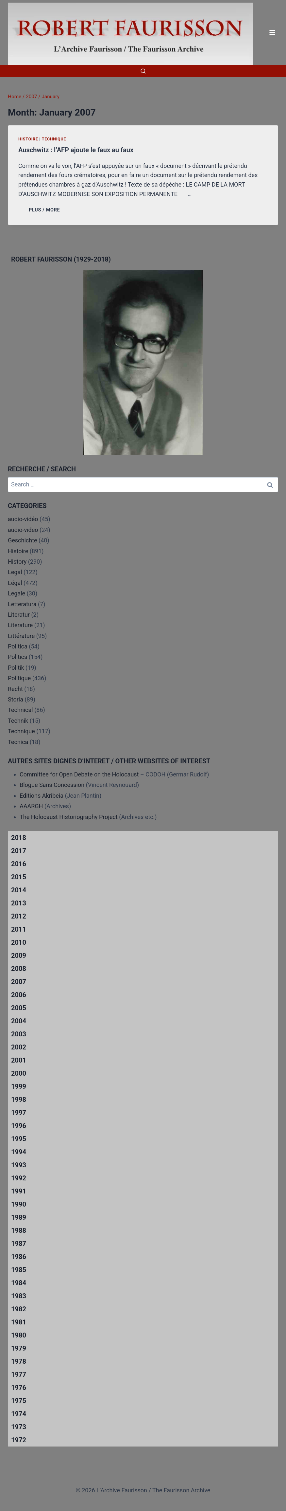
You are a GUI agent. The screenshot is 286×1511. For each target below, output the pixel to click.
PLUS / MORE (45, 210)
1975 (18, 1401)
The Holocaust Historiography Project (69, 816)
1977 (18, 1374)
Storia (15, 699)
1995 (18, 1139)
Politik (16, 667)
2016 (18, 864)
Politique (19, 678)
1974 (18, 1414)
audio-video (23, 529)
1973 (18, 1427)
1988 (18, 1230)
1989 (18, 1217)
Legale (16, 593)
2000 (18, 1073)
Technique (54, 139)
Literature (20, 625)
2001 (18, 1060)
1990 (18, 1204)
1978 (18, 1361)
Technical (20, 709)
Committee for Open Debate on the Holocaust (79, 774)
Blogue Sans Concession (52, 784)
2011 (18, 929)
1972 (18, 1440)
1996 (18, 1126)
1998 (18, 1099)
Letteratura (22, 604)
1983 (18, 1296)
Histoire (28, 139)
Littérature (21, 635)
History (17, 561)
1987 (18, 1243)
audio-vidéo (23, 519)
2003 (18, 1034)
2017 (18, 851)
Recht (15, 688)
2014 (18, 890)
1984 (18, 1283)
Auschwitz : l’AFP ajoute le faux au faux (75, 150)
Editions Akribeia (41, 795)
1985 (18, 1270)
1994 (18, 1152)
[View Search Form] (143, 71)
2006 (18, 995)
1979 (18, 1348)
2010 (18, 942)
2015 (18, 877)
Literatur (19, 614)
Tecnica (18, 741)
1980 (18, 1335)
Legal (15, 572)
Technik (18, 720)
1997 (18, 1113)
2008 (18, 969)
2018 (18, 838)
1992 (18, 1178)
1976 (18, 1388)
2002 (18, 1047)
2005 (18, 1008)
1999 (18, 1086)
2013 (18, 903)
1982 (18, 1309)
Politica (17, 646)
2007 (18, 982)
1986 (18, 1257)
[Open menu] (272, 32)
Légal (15, 582)
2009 (18, 955)
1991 (18, 1191)
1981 (18, 1322)
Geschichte (22, 540)
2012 (18, 916)
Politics (17, 656)
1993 (18, 1165)
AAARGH (31, 806)
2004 (18, 1021)
